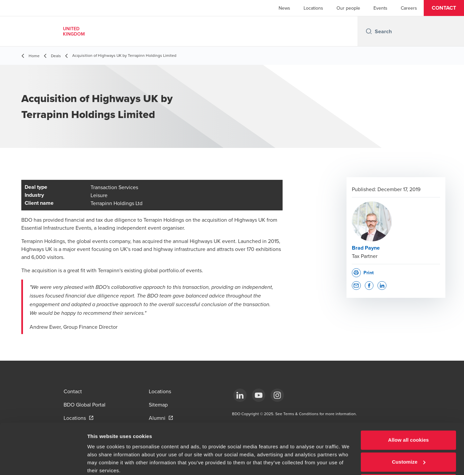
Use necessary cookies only (408, 456)
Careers (409, 8)
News (284, 8)
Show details (102, 462)
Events (380, 8)
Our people (348, 8)
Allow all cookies (408, 413)
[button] (444, 8)
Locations (313, 8)
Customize (408, 434)
